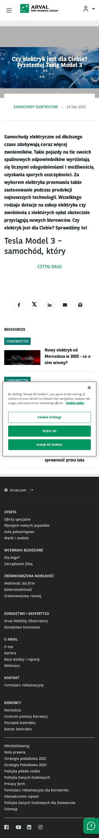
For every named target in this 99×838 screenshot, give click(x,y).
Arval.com (18, 490)
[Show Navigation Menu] (9, 10)
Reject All (49, 431)
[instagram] (40, 827)
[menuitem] (89, 8)
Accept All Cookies (49, 444)
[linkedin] (29, 827)
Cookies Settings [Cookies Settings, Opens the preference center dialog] (49, 417)
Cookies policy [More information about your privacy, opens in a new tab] (75, 403)
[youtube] (18, 827)
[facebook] (6, 827)
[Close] (89, 387)
